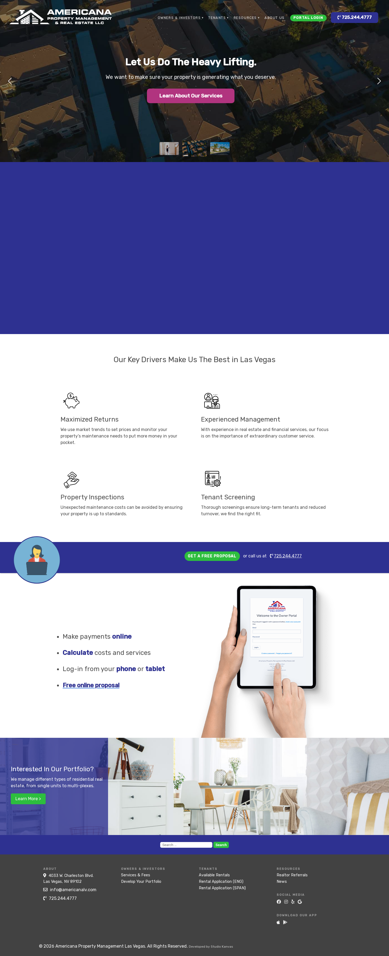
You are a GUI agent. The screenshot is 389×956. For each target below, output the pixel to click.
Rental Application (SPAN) (222, 888)
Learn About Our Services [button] (190, 96)
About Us (274, 18)
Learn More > (28, 798)
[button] (7, 81)
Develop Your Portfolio (141, 881)
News (282, 881)
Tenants (217, 18)
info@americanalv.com (69, 889)
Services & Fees (135, 875)
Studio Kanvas (222, 946)
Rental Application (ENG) (221, 881)
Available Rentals (214, 875)
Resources (245, 18)
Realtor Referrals (292, 875)
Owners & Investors (179, 18)
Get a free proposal (212, 556)
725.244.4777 (354, 17)
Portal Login (308, 18)
